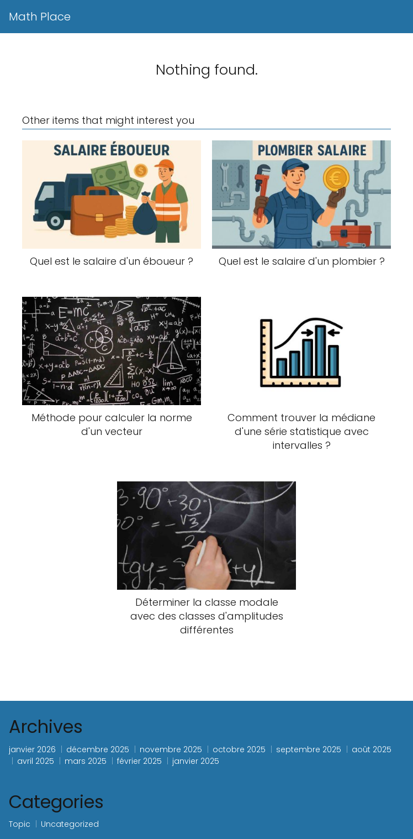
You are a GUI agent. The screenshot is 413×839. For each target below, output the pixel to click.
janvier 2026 (32, 749)
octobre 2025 (239, 749)
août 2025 (371, 749)
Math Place (40, 16)
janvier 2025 (195, 761)
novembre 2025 (171, 749)
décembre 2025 (97, 749)
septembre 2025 (308, 749)
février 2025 (139, 761)
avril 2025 (35, 761)
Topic (19, 824)
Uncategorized (70, 824)
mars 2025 (86, 761)
